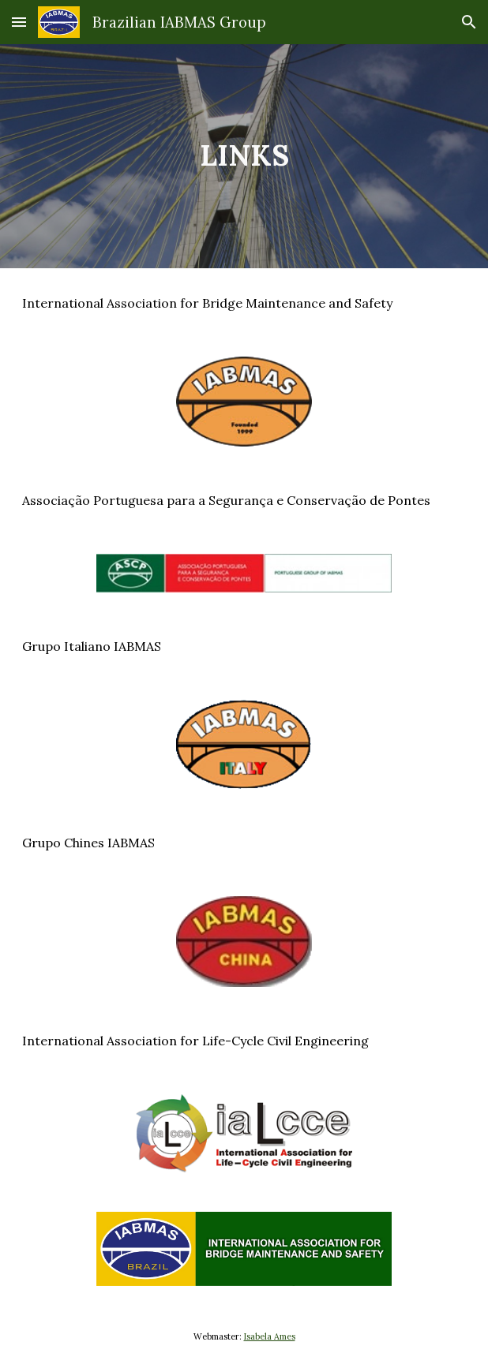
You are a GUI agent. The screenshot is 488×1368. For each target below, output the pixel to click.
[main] (244, 156)
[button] (19, 21)
